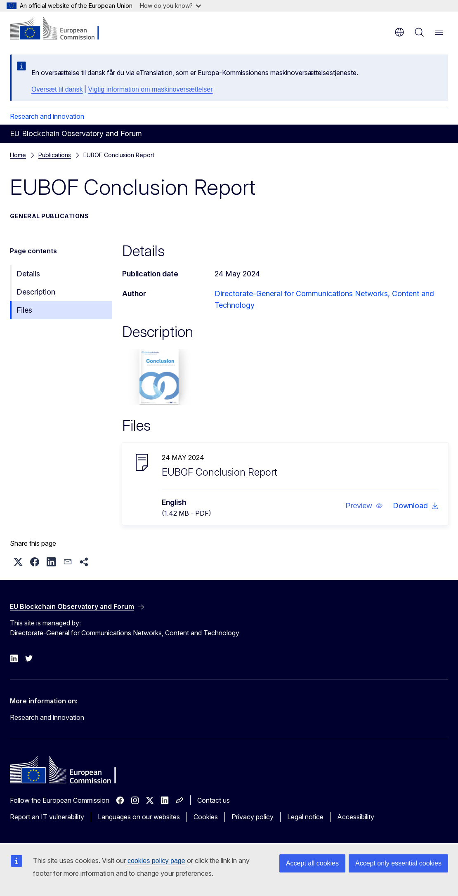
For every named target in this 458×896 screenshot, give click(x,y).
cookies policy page (156, 860)
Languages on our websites (139, 817)
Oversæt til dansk (57, 89)
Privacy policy (252, 817)
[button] (363, 505)
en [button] (399, 32)
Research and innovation (47, 116)
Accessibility (355, 817)
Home (18, 154)
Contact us (213, 800)
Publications (54, 154)
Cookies (206, 817)
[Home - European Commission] (60, 29)
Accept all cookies (312, 863)
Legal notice (305, 817)
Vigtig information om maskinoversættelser (150, 89)
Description (36, 292)
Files (24, 310)
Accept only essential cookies (398, 863)
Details (28, 273)
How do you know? (170, 5)
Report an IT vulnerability (47, 817)
